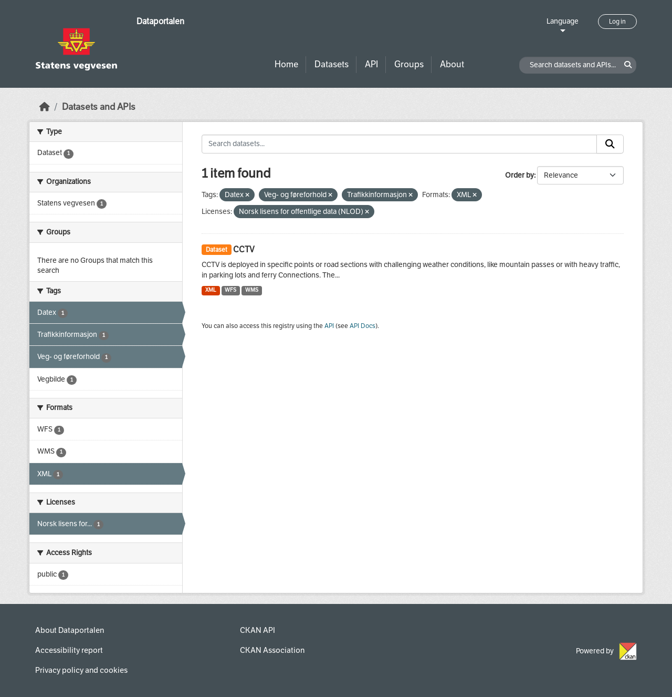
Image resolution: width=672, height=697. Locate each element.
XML (210, 289)
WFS (230, 289)
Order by (519, 175)
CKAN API (257, 630)
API (371, 64)
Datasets (331, 64)
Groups (409, 64)
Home (286, 64)
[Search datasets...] (399, 144)
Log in (617, 21)
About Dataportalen (69, 630)
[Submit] (610, 144)
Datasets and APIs (98, 106)
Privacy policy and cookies (81, 670)
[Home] (44, 106)
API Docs (362, 326)
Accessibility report (69, 650)
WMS (251, 289)
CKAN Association (272, 650)
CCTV (244, 249)
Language (563, 21)
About (452, 64)
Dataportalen (160, 21)
